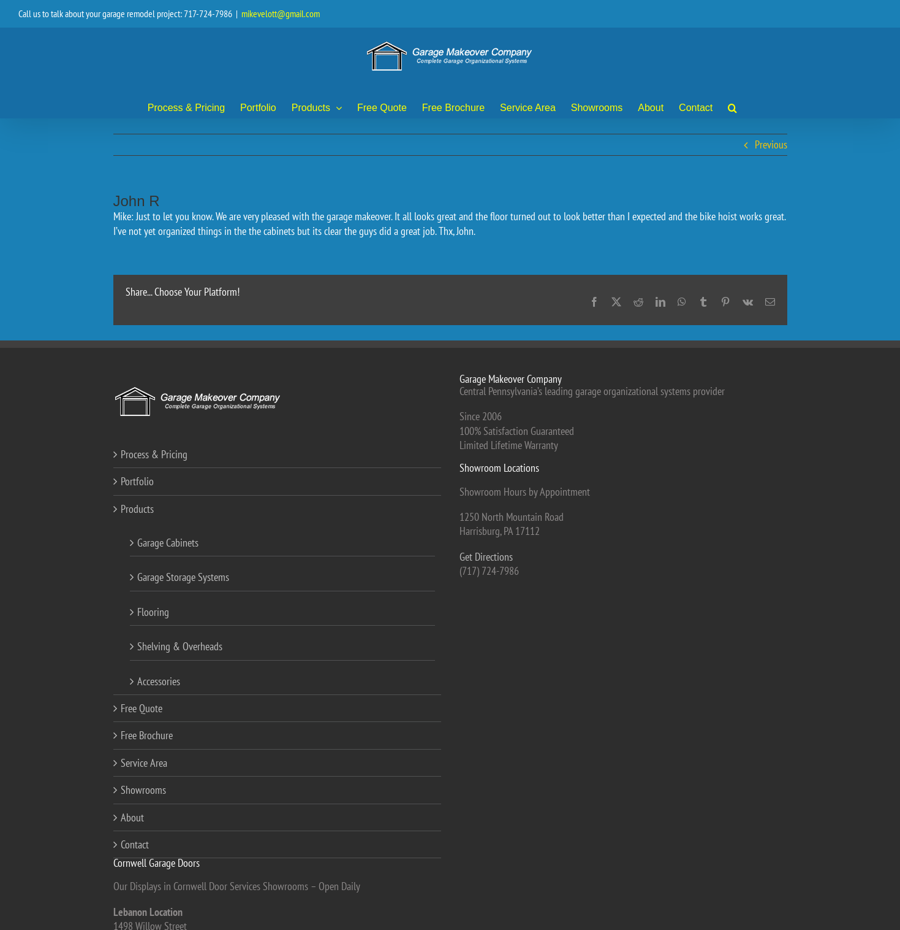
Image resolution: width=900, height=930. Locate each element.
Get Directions (486, 557)
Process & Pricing (154, 454)
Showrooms (143, 790)
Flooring (153, 612)
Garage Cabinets (168, 543)
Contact (135, 844)
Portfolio (137, 481)
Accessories (158, 681)
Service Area (144, 763)
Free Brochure (147, 735)
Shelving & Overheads (179, 646)
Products (137, 509)
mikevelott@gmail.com (280, 13)
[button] (732, 107)
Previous (771, 144)
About (132, 817)
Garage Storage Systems (183, 577)
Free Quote (141, 708)
